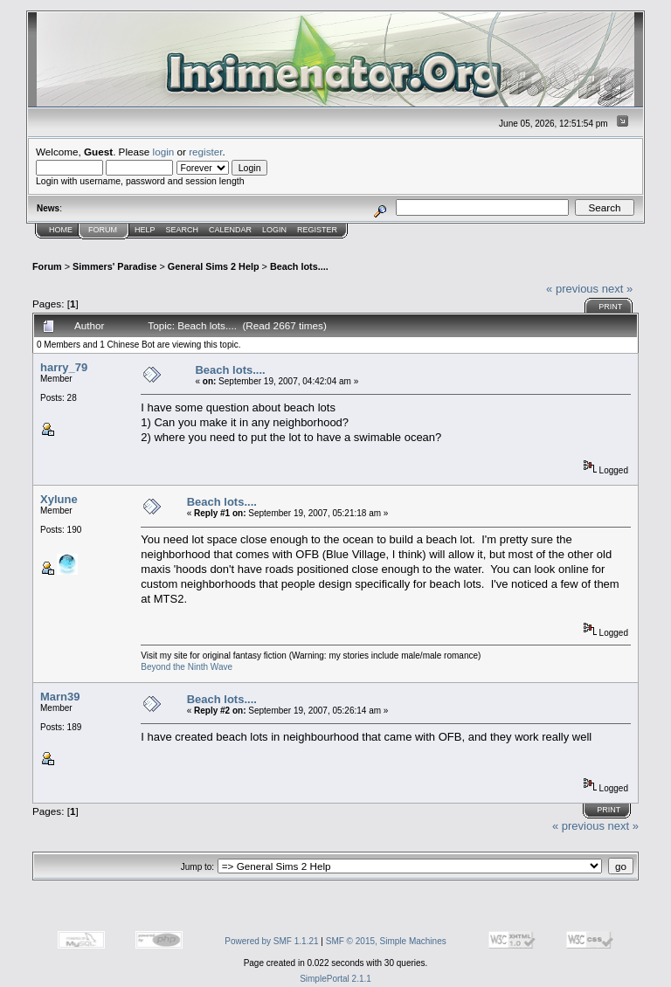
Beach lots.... (299, 266)
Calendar (230, 229)
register (205, 151)
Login (274, 229)
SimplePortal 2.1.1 (335, 979)
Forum (102, 229)
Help (145, 229)
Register (317, 229)
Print (610, 306)
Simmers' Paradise (114, 266)
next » (617, 288)
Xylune (59, 499)
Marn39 (60, 696)
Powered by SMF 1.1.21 (271, 941)
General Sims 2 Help (213, 266)
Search (182, 229)
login (164, 151)
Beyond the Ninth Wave (186, 667)
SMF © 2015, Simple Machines (386, 941)
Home (61, 229)
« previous (572, 288)
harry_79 (63, 367)
